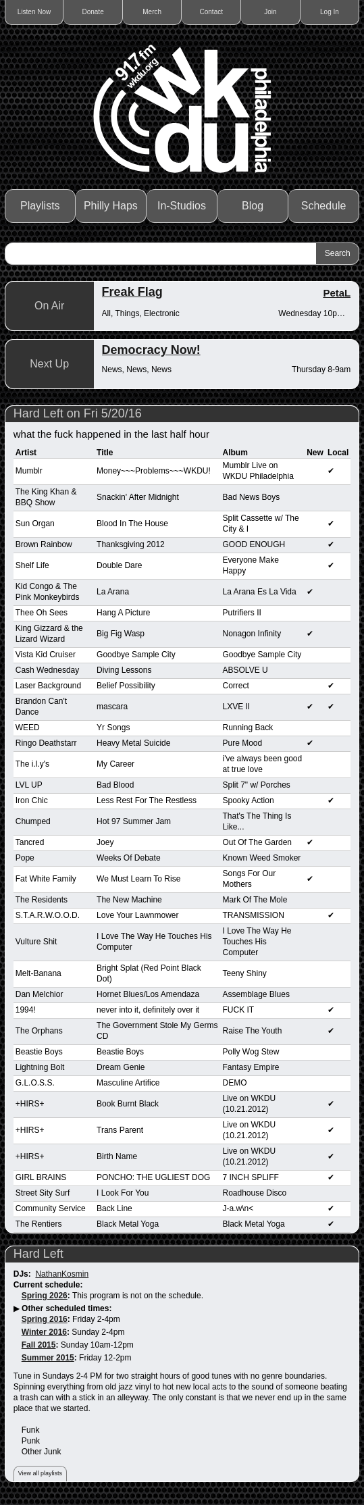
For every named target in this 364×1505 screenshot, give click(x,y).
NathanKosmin (61, 1274)
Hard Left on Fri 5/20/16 (78, 413)
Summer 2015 (48, 1357)
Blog (252, 205)
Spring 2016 (45, 1319)
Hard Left (38, 1253)
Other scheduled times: (66, 1308)
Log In (329, 12)
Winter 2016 (44, 1332)
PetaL (336, 293)
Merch (151, 12)
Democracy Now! (151, 350)
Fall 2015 (39, 1345)
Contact (211, 12)
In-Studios (181, 205)
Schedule (323, 205)
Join (270, 12)
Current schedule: (48, 1285)
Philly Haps (111, 205)
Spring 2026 (45, 1295)
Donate (93, 12)
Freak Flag (132, 292)
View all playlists (40, 1473)
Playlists (40, 205)
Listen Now (34, 12)
